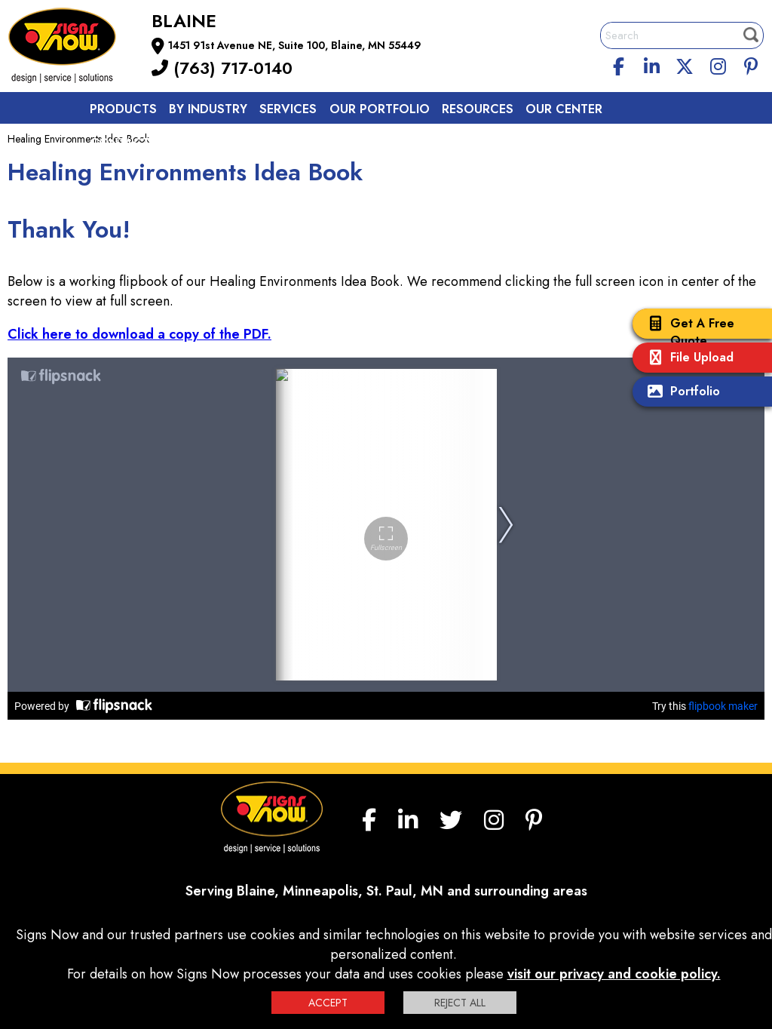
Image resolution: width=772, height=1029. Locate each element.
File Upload (687, 359)
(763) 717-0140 (222, 68)
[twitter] (684, 64)
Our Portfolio (379, 109)
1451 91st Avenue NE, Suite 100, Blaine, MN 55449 (294, 45)
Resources (477, 109)
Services (288, 109)
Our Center (563, 109)
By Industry (208, 109)
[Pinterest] (750, 64)
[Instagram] (717, 64)
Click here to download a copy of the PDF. (139, 334)
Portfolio (680, 392)
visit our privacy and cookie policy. (614, 974)
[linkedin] (652, 64)
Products (123, 109)
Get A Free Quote (687, 332)
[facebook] (619, 64)
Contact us (130, 143)
